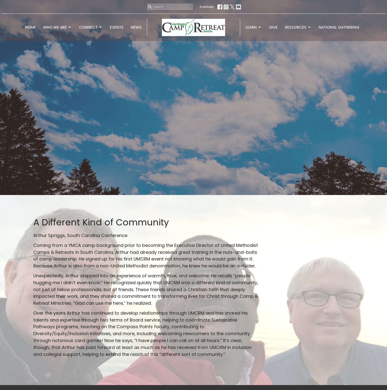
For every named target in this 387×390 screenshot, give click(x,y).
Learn (254, 27)
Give (273, 27)
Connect (90, 27)
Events (116, 27)
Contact (207, 6)
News (136, 27)
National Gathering (339, 27)
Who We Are (57, 27)
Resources (298, 27)
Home (30, 27)
